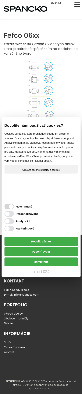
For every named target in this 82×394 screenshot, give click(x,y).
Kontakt (9, 352)
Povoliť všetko (41, 241)
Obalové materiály (16, 318)
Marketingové (25, 228)
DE (60, 3)
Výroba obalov (13, 314)
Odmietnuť (41, 261)
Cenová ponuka (14, 347)
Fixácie (8, 323)
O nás (8, 342)
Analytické (23, 221)
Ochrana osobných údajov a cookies (41, 170)
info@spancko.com (26, 295)
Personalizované (27, 213)
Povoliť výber (41, 251)
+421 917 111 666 (19, 290)
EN (56, 3)
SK (53, 3)
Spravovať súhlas (39, 388)
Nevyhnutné (24, 206)
